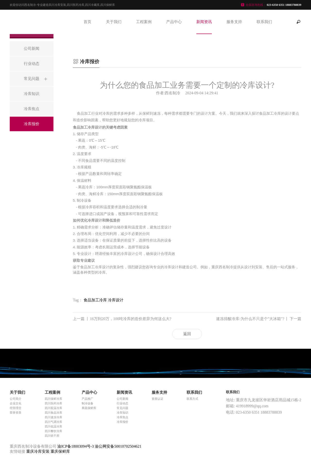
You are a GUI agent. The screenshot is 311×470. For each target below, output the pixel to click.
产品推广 (87, 398)
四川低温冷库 (53, 426)
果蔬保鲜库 (89, 408)
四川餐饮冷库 (53, 431)
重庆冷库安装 (38, 451)
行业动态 (122, 403)
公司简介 (15, 398)
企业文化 (15, 403)
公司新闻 (122, 398)
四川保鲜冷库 (53, 398)
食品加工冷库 (95, 300)
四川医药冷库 (53, 403)
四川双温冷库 (53, 408)
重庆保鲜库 (60, 451)
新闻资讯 (204, 22)
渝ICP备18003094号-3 (75, 446)
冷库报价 (122, 422)
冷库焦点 (122, 417)
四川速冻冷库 (53, 417)
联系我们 (264, 22)
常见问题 (122, 408)
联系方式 (192, 398)
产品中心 (174, 22)
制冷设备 (87, 403)
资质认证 (157, 398)
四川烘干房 (52, 435)
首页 (87, 22)
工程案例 (144, 22)
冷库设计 (115, 300)
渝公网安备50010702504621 (118, 446)
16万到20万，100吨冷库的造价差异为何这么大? (122, 319)
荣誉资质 (15, 412)
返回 (187, 334)
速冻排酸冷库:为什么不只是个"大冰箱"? (258, 319)
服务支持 (234, 22)
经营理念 (15, 408)
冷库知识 (122, 412)
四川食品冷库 (53, 412)
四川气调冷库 (53, 422)
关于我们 (113, 22)
